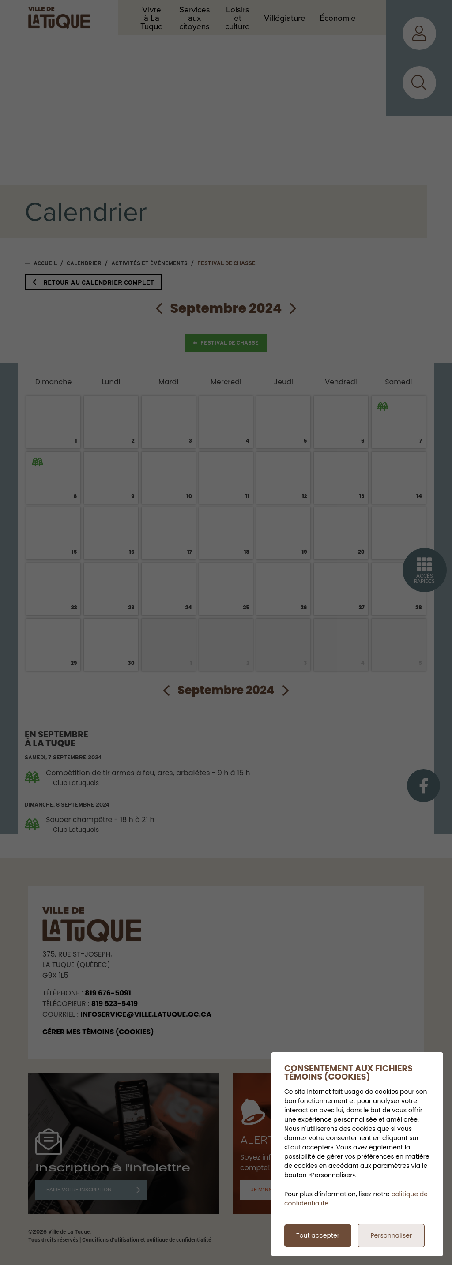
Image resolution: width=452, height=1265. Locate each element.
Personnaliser (391, 1235)
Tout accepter (317, 1235)
